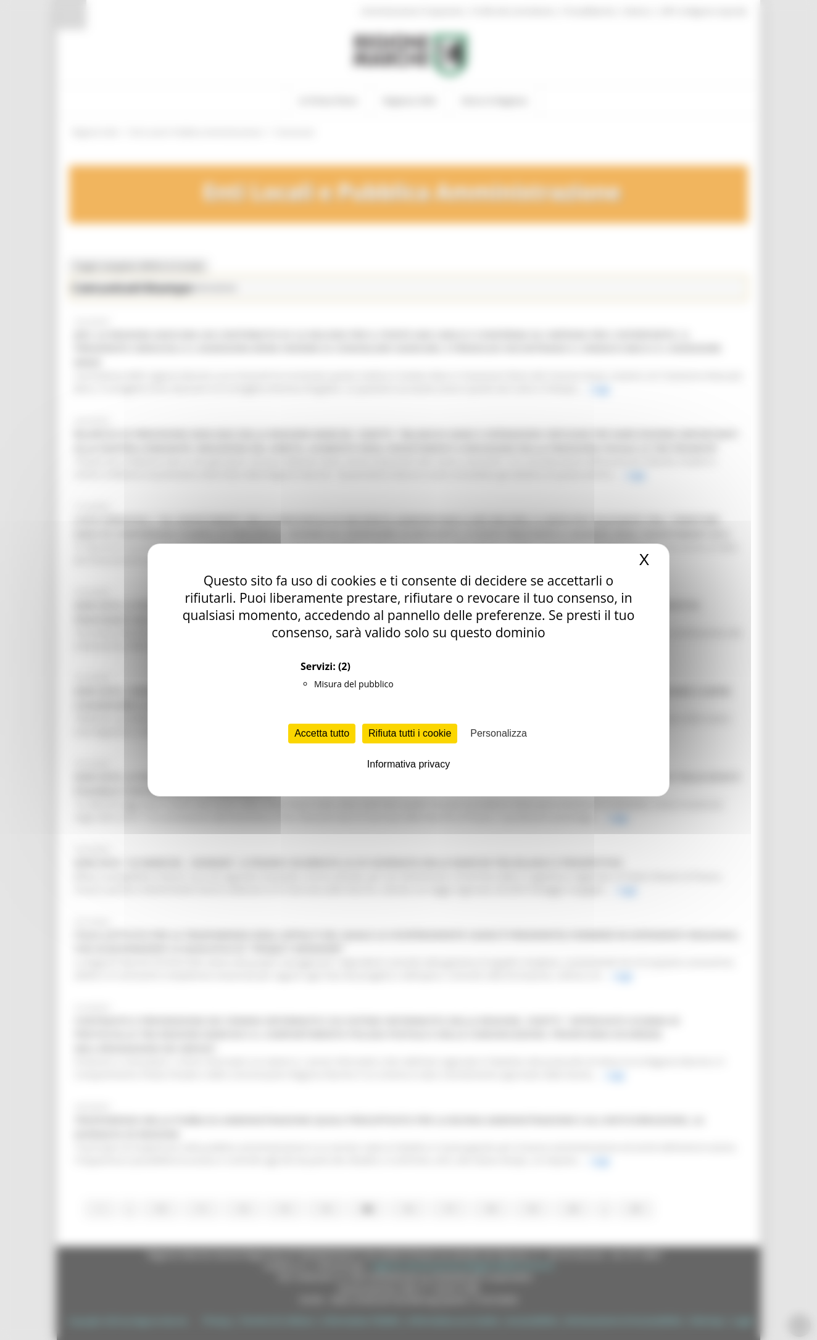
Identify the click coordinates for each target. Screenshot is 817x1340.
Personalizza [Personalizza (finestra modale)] (498, 733)
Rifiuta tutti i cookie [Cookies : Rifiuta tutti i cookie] (409, 733)
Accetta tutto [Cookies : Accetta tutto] (321, 733)
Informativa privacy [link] (408, 764)
